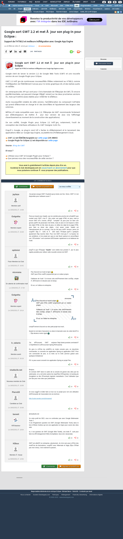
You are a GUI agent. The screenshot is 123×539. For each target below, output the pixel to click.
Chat (45, 2)
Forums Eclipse (39, 12)
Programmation (86, 6)
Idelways (31, 53)
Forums (11, 2)
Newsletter (55, 2)
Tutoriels (21, 2)
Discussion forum (103, 64)
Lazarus (107, 9)
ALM (47, 6)
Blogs (37, 2)
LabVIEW (44, 9)
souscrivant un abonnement (54, 174)
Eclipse (27, 9)
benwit (16, 434)
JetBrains (35, 9)
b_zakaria (15, 362)
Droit (85, 2)
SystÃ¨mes (118, 6)
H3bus (16, 463)
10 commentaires (44, 53)
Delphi (20, 9)
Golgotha (16, 236)
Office (102, 6)
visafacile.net (16, 390)
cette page (42, 144)
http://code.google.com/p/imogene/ (40, 418)
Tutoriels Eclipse (61, 12)
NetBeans (53, 9)
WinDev (87, 9)
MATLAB (62, 9)
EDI (77, 6)
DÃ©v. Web (69, 6)
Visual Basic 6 (97, 9)
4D (14, 9)
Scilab (69, 9)
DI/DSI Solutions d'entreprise (23, 6)
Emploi (66, 2)
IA (42, 6)
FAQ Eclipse (50, 12)
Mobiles (109, 6)
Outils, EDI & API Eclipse (88, 12)
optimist (16, 270)
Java (61, 6)
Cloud (37, 6)
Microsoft (54, 6)
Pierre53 (16, 412)
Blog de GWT (19, 152)
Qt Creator (115, 9)
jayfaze (16, 214)
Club (93, 2)
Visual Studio (78, 9)
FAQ (30, 2)
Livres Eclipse (73, 12)
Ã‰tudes (76, 2)
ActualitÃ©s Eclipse (25, 12)
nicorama (16, 292)
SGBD (95, 6)
